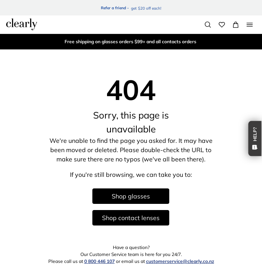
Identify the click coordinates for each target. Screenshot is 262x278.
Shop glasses (131, 196)
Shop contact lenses (131, 218)
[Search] (208, 25)
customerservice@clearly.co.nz (180, 261)
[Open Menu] (249, 25)
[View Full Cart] (236, 25)
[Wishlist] (222, 25)
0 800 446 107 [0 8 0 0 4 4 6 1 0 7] (99, 261)
